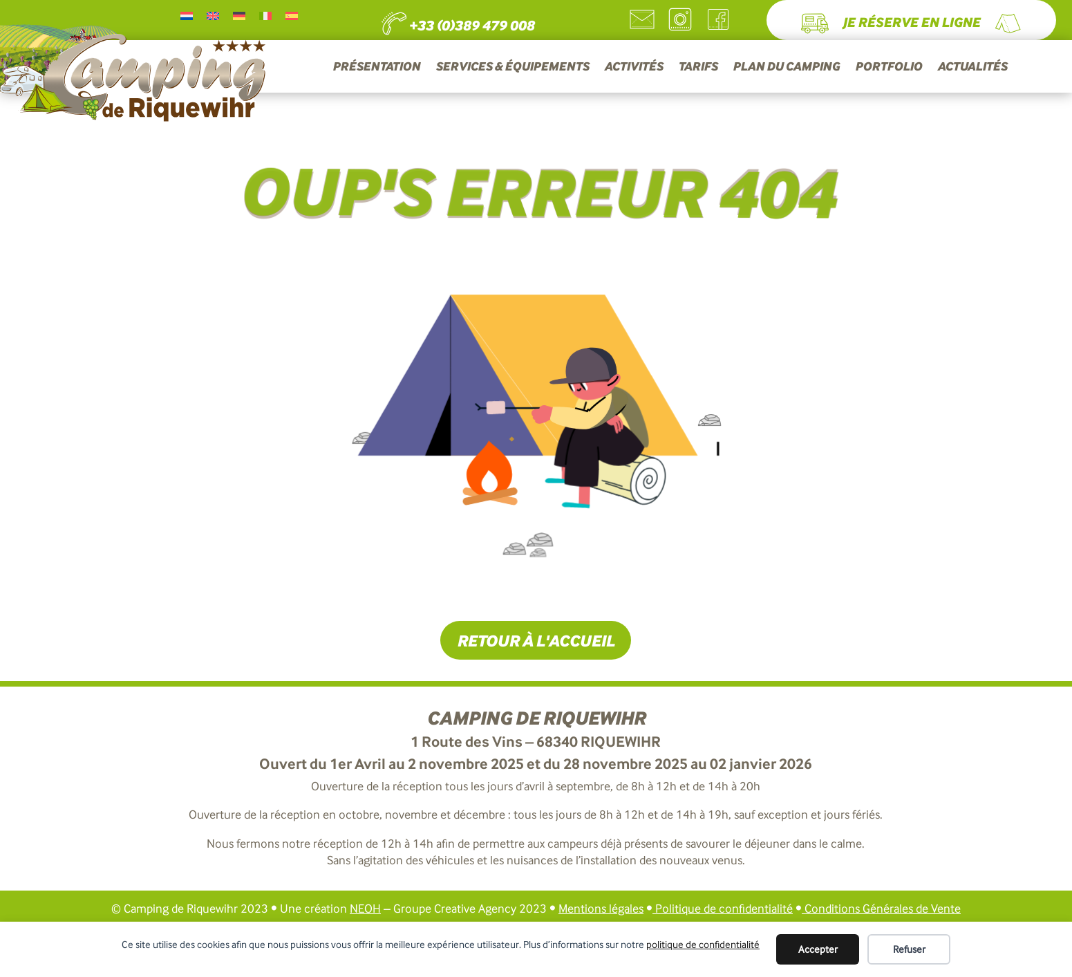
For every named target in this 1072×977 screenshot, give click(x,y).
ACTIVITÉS (633, 67)
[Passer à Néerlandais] (186, 15)
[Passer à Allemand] (239, 15)
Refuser (909, 949)
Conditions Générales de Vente (881, 908)
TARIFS (697, 67)
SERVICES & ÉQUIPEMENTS (512, 67)
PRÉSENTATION (376, 67)
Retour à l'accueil (535, 640)
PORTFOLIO (888, 67)
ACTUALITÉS (972, 67)
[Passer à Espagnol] (292, 15)
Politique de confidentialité (724, 908)
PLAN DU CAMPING (786, 67)
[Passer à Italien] (265, 15)
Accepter (818, 949)
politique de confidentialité (703, 944)
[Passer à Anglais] (213, 15)
